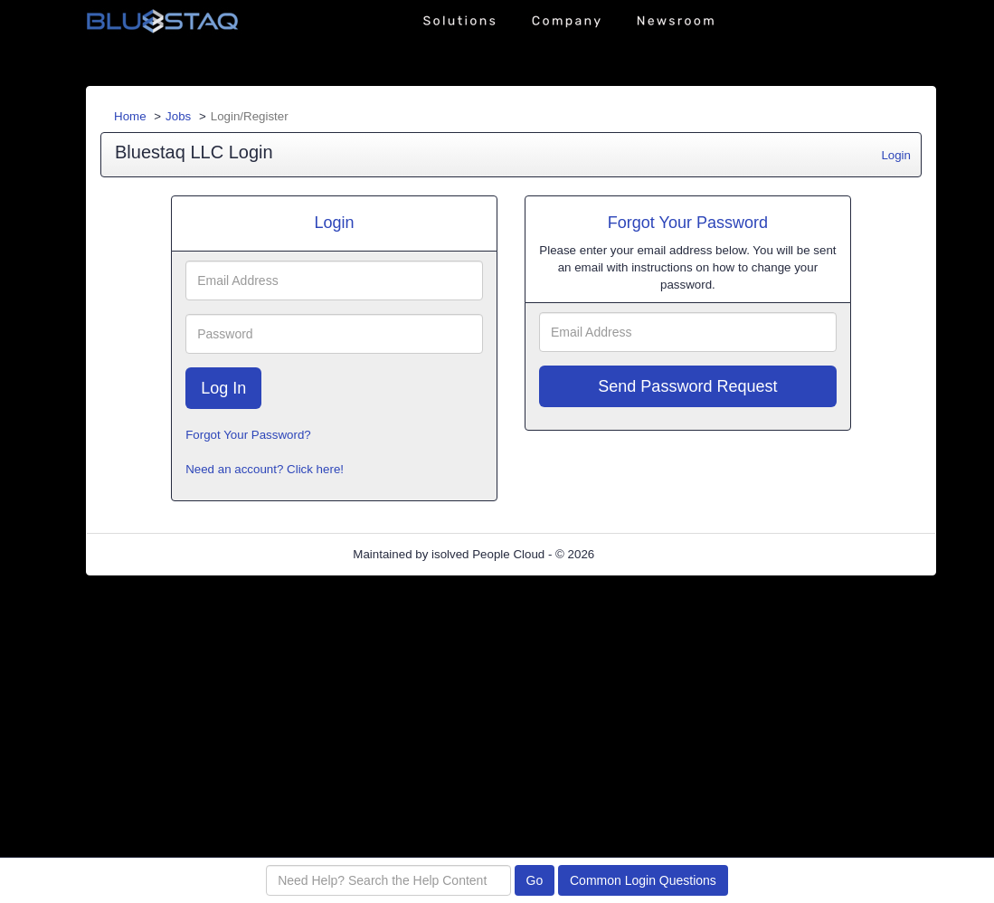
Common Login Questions (643, 880)
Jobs (178, 116)
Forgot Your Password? (248, 435)
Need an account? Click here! (264, 469)
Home (130, 116)
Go (535, 880)
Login (896, 155)
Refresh (648, 554)
